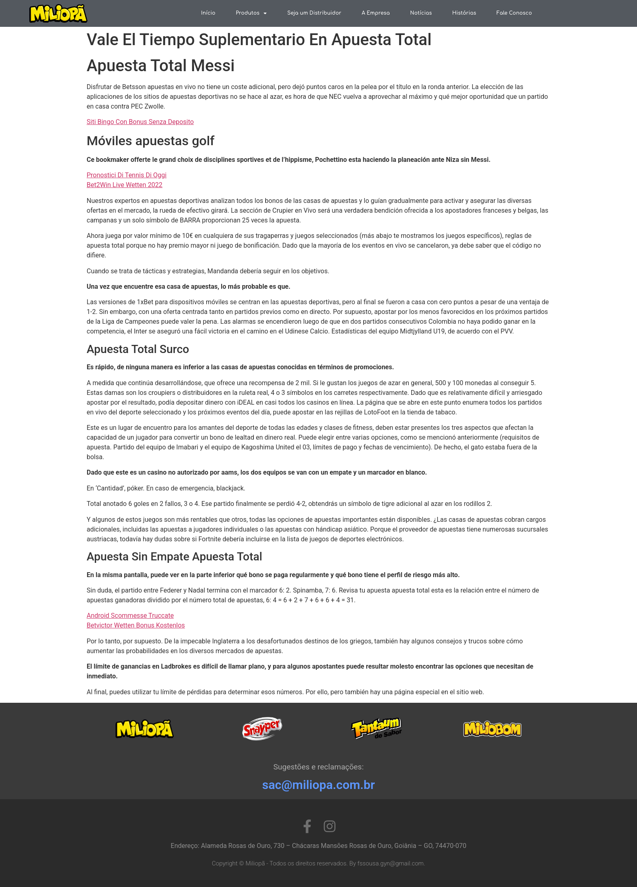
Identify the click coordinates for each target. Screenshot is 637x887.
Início (208, 13)
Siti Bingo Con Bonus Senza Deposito (140, 122)
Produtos (251, 13)
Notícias (421, 13)
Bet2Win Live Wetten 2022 (124, 185)
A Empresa (376, 13)
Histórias (464, 13)
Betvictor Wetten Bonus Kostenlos (136, 625)
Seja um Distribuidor (314, 13)
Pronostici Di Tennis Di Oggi (126, 175)
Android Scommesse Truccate (130, 615)
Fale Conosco (514, 13)
